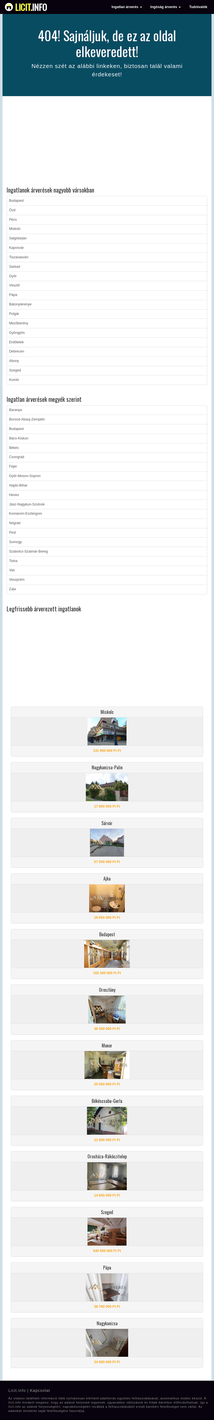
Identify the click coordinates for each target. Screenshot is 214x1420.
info (31, 7)
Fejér (13, 466)
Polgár (14, 314)
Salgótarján (18, 238)
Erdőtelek (16, 342)
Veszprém (17, 580)
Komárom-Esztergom (25, 514)
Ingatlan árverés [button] (126, 7)
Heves (14, 495)
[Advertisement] (107, 142)
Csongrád (16, 457)
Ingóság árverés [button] (165, 7)
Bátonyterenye (20, 304)
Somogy (15, 542)
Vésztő (14, 285)
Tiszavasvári (18, 257)
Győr (13, 276)
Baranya (15, 410)
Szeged (15, 370)
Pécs (13, 220)
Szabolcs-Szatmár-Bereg (28, 551)
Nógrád (15, 523)
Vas (12, 570)
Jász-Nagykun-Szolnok (27, 504)
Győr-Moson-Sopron (25, 476)
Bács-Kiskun (18, 438)
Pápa (13, 295)
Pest (12, 532)
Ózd (12, 210)
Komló (14, 380)
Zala (12, 589)
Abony (14, 361)
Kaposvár (16, 248)
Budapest (16, 201)
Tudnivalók (198, 7)
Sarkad (14, 267)
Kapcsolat (40, 1390)
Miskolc (15, 229)
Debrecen (16, 351)
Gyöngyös (17, 333)
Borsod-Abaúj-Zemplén (27, 419)
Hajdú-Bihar (18, 485)
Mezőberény (18, 323)
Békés (14, 448)
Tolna (13, 561)
